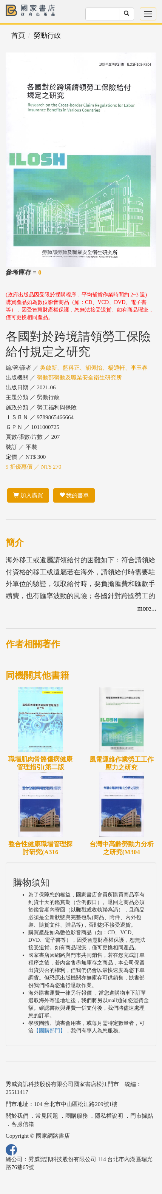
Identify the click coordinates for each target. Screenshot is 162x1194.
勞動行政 (47, 35)
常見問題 (46, 1116)
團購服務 (76, 1116)
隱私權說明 (109, 1116)
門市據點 (141, 1116)
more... (146, 608)
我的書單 (74, 495)
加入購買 (28, 495)
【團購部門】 (49, 1031)
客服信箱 (22, 1124)
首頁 (18, 35)
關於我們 (17, 1116)
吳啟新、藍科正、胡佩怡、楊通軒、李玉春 (94, 368)
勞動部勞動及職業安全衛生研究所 (79, 378)
